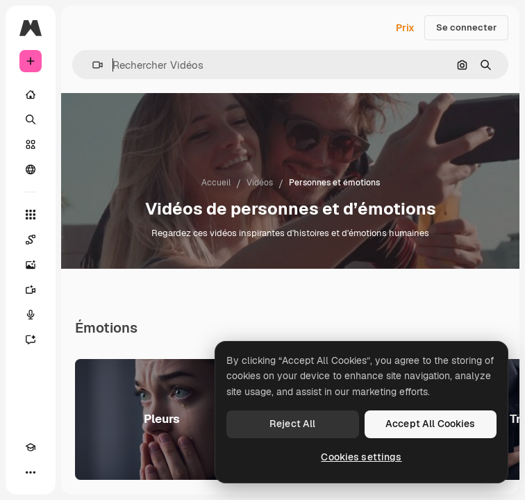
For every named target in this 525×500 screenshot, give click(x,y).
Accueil (216, 182)
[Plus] (30, 472)
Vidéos (260, 182)
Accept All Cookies (430, 423)
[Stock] (30, 144)
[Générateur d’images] (30, 264)
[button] (92, 65)
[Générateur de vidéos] (30, 289)
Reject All (292, 423)
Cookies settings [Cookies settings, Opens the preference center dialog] (361, 457)
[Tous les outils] (30, 214)
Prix (405, 28)
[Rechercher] (30, 119)
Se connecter (466, 27)
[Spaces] (30, 239)
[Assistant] (30, 339)
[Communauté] (30, 169)
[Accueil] (30, 94)
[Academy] (30, 447)
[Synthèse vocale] (30, 314)
